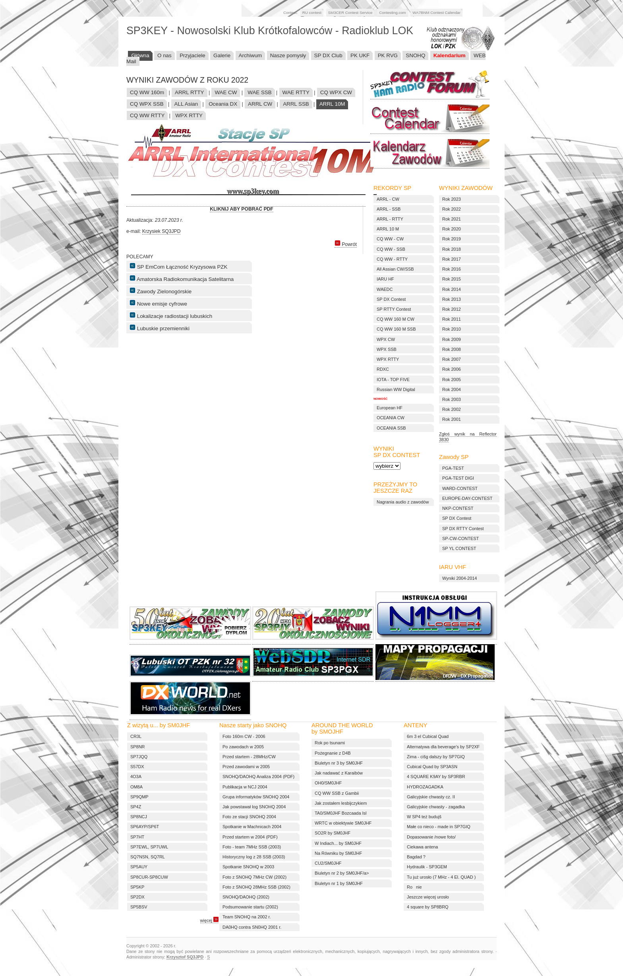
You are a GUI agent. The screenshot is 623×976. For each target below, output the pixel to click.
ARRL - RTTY (390, 219)
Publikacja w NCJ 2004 (244, 786)
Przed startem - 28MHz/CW (249, 756)
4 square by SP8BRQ (428, 906)
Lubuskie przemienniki (160, 327)
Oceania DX (223, 104)
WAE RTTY (296, 92)
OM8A (136, 786)
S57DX (137, 766)
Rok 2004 (451, 389)
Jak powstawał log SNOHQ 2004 (254, 806)
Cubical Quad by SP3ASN (432, 766)
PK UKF (360, 55)
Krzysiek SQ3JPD (161, 231)
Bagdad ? (416, 856)
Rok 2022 (451, 209)
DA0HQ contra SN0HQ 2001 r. (251, 927)
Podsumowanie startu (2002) (250, 906)
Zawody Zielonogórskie (161, 290)
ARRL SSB (296, 104)
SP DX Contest (456, 518)
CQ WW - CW (390, 238)
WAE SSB (259, 92)
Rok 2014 (451, 289)
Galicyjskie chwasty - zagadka (436, 806)
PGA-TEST (453, 468)
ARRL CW (260, 104)
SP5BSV (138, 906)
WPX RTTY (189, 115)
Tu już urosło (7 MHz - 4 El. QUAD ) (441, 877)
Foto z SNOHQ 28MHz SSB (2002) (256, 887)
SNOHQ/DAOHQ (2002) (245, 897)
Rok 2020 (451, 229)
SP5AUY (138, 866)
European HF (389, 407)
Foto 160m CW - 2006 (243, 736)
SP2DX (137, 897)
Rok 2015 (451, 279)
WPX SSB (387, 349)
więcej (209, 920)
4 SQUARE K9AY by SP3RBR (436, 776)
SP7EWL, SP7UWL (149, 846)
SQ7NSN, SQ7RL (147, 856)
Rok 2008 (451, 349)
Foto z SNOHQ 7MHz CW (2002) (254, 877)
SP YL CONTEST (459, 548)
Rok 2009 (451, 339)
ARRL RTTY (189, 92)
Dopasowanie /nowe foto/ (431, 837)
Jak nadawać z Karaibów (339, 773)
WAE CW (226, 92)
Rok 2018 (451, 249)
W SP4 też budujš (424, 816)
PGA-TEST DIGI (458, 478)
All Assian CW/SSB (395, 269)
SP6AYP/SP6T (144, 826)
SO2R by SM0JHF (332, 833)
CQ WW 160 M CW (395, 319)
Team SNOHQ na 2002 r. (246, 916)
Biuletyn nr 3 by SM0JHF (339, 763)
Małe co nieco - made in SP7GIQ (438, 826)
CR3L (135, 736)
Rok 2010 (451, 329)
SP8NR (137, 746)
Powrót (346, 244)
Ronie (414, 887)
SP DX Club (328, 55)
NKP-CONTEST (457, 508)
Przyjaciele (192, 55)
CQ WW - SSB (391, 249)
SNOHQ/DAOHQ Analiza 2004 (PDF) (258, 776)
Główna (140, 55)
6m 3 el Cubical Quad (428, 736)
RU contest (311, 12)
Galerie (221, 55)
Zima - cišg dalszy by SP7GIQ (436, 756)
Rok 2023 (451, 199)
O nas (164, 55)
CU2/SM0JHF (328, 863)
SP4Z (135, 806)
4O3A (135, 776)
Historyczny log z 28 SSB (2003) (253, 856)
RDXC (383, 369)
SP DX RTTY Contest (463, 528)
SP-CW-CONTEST (460, 538)
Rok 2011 (451, 319)
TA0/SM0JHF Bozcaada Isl (341, 813)
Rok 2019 (451, 238)
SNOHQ (415, 55)
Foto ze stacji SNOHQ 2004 (249, 816)
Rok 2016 (451, 269)
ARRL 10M (332, 104)
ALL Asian (186, 104)
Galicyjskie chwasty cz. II (431, 796)
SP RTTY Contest (394, 309)
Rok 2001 (451, 419)
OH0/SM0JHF (328, 782)
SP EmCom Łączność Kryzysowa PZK (178, 266)
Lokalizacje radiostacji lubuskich (171, 315)
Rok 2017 (451, 259)
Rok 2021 (451, 219)
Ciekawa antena (422, 846)
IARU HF (385, 279)
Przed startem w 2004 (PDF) (250, 837)
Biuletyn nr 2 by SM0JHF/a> (342, 873)
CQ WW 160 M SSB (396, 329)
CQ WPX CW (336, 92)
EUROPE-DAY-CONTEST (467, 498)
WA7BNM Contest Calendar (436, 12)
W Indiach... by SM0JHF (338, 843)
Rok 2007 (451, 359)
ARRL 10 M (388, 229)
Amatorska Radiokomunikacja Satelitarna (182, 278)
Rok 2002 (451, 409)
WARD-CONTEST (460, 488)
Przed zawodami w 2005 (246, 766)
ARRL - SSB (388, 209)
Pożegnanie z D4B (333, 753)
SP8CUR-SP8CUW (149, 877)
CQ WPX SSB (147, 104)
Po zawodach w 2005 (243, 746)
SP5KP (137, 887)
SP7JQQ (138, 756)
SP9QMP (139, 796)
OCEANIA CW (390, 417)
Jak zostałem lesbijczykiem (341, 803)
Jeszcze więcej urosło (428, 897)
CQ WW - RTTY (392, 259)
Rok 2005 (451, 379)
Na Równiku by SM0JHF (338, 853)
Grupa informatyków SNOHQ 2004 (255, 796)
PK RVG (388, 55)
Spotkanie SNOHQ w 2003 (248, 866)
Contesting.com (392, 12)
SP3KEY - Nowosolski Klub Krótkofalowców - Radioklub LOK (269, 31)
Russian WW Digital (396, 389)
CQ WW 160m (147, 92)
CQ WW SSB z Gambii (337, 793)
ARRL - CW (388, 199)
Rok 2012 (451, 309)
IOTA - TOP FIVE (393, 379)
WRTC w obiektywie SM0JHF (343, 823)
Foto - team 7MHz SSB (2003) (251, 846)
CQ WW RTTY (147, 115)
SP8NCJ (138, 816)
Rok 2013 (451, 299)
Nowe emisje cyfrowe (158, 303)
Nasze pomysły (288, 55)
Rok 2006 (451, 369)
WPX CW (386, 339)
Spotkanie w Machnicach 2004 (251, 826)
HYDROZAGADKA (425, 786)
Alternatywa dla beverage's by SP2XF (443, 746)
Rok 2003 (451, 399)
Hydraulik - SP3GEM (427, 866)
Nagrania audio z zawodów (403, 502)
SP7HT (137, 837)
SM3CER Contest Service (350, 12)
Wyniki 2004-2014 (459, 578)
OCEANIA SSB (391, 428)
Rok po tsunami (330, 742)
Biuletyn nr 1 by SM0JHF (339, 883)
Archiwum (250, 55)
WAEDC (385, 289)
